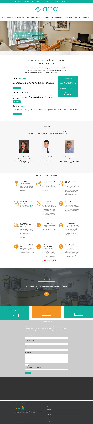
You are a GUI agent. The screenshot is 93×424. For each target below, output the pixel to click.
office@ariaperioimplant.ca (61, 1)
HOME (49, 406)
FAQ (49, 411)
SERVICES (50, 409)
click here (69, 211)
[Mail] (51, 421)
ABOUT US (50, 414)
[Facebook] (47, 421)
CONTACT (50, 417)
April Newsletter (18, 421)
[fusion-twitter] (24, 166)
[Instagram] (49, 421)
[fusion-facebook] (22, 166)
